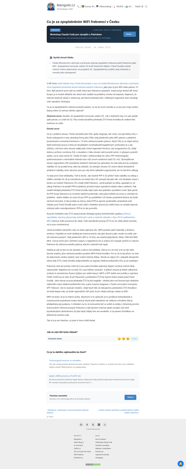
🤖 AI (128, 6)
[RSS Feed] (104, 424)
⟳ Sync (134, 339)
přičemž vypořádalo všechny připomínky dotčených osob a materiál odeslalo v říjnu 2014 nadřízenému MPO (91, 217)
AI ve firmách (78, 445)
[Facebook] (87, 424)
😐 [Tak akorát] (123, 338)
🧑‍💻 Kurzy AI (88, 6)
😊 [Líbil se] (128, 338)
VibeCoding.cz (79, 442)
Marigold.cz (66, 5)
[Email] (81, 424)
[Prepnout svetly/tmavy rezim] (146, 7)
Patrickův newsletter (102, 445)
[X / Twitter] (93, 424)
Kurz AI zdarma (100, 439)
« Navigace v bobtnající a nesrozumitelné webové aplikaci (67, 411)
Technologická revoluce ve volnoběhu (65, 360)
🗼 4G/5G (118, 6)
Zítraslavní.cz (78, 458)
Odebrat (130, 397)
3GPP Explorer (79, 454)
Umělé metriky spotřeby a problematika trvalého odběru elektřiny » (119, 411)
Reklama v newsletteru (103, 448)
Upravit (50, 417)
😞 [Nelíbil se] (119, 338)
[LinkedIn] (99, 424)
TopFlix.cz (77, 448)
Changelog (99, 458)
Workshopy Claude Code (103, 442)
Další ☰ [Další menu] (139, 6)
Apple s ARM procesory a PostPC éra (65, 376)
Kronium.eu (99, 451)
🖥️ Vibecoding (103, 6)
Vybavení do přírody (102, 454)
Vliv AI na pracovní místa (82, 451)
